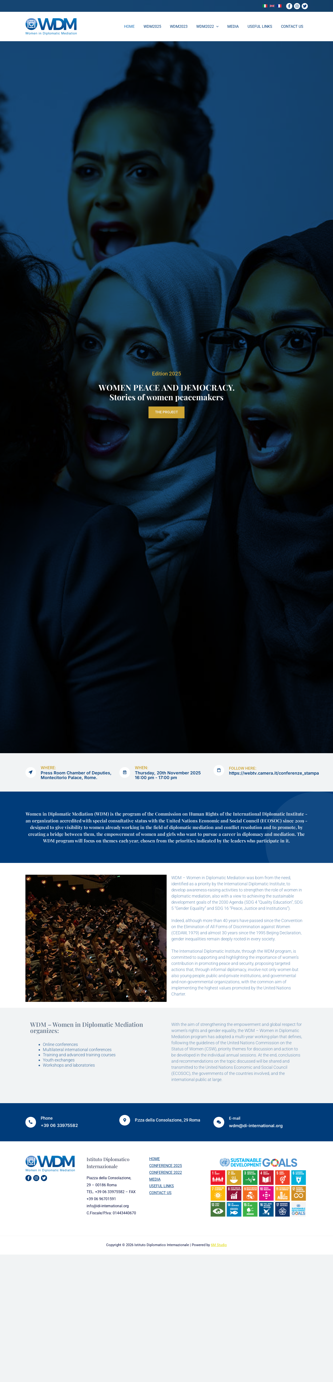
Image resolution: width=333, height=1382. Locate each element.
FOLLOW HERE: (243, 768)
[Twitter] (305, 6)
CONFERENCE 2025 (164, 1166)
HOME (153, 1159)
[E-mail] (219, 1122)
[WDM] (51, 26)
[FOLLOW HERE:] (219, 770)
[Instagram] (297, 6)
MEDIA (153, 1180)
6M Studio (219, 1245)
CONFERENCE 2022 (164, 1173)
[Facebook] (289, 6)
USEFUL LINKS (160, 1187)
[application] (220, 26)
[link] (265, 6)
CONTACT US (159, 1194)
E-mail (235, 1118)
